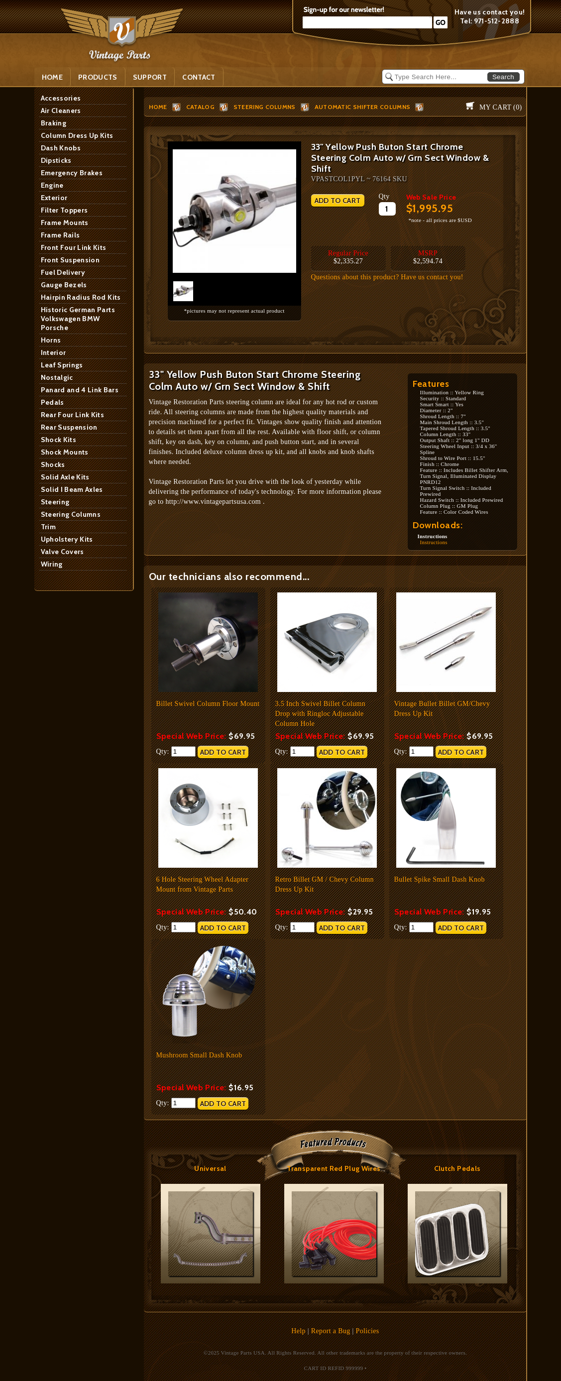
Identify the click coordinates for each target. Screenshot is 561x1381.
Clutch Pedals (457, 1168)
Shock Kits (59, 439)
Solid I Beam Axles (72, 489)
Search (503, 77)
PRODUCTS (97, 77)
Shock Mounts (65, 452)
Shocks (53, 464)
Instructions (434, 542)
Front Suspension (70, 259)
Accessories (61, 98)
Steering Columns (71, 514)
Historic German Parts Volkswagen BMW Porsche (78, 318)
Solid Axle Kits (65, 476)
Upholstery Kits (67, 539)
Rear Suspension (69, 427)
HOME (158, 107)
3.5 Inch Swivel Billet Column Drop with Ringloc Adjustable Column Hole (320, 713)
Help (298, 1331)
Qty (384, 196)
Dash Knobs (61, 147)
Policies (367, 1331)
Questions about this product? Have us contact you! (387, 277)
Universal (210, 1168)
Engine (52, 185)
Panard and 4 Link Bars (80, 389)
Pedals (52, 402)
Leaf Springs (62, 364)
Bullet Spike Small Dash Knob (439, 879)
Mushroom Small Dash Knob (199, 1055)
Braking (53, 122)
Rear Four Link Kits (73, 414)
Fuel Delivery (63, 272)
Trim (48, 526)
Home (52, 77)
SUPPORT (150, 77)
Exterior (54, 197)
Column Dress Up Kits (77, 135)
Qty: (176, 751)
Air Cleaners (61, 110)
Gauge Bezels (64, 284)
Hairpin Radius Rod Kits (81, 297)
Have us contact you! (489, 11)
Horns (51, 340)
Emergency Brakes (72, 172)
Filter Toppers (64, 210)
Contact (198, 77)
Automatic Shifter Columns (363, 107)
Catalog (200, 107)
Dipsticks (56, 160)
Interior (53, 352)
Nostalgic (57, 377)
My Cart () (500, 107)
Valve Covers (62, 551)
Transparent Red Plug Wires (333, 1168)
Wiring (52, 564)
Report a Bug (330, 1331)
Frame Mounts (65, 222)
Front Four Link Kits (74, 247)
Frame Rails (60, 234)
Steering (55, 501)
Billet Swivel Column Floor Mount (208, 703)
